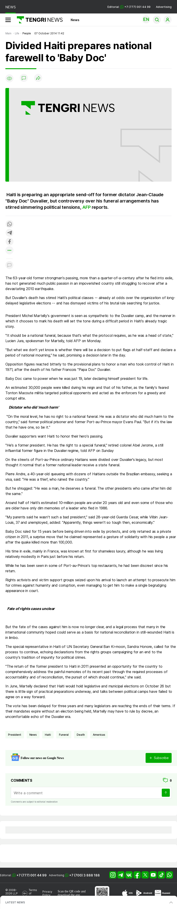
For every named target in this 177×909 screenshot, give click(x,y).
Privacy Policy (47, 893)
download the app (69, 895)
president (14, 734)
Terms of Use (33, 893)
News (75, 20)
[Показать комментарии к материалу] (9, 265)
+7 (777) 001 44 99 (32, 875)
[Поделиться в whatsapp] (9, 224)
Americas (99, 734)
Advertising (164, 7)
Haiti (48, 734)
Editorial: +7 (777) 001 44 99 (129, 7)
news (33, 734)
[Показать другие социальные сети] (9, 250)
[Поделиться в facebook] (9, 242)
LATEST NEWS (15, 902)
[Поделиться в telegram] (9, 233)
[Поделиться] (38, 78)
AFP (87, 207)
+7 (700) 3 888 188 (84, 875)
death (81, 734)
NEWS (10, 7)
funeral (64, 734)
